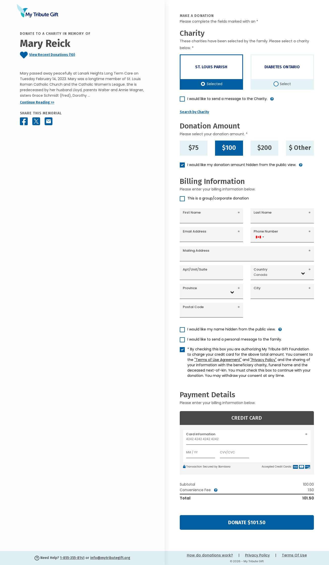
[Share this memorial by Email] (48, 121)
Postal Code (193, 307)
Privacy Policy (257, 555)
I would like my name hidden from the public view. (231, 329)
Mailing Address (196, 250)
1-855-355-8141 (72, 558)
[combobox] (259, 237)
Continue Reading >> (37, 102)
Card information (200, 434)
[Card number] (247, 440)
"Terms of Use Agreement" (218, 359)
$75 (194, 148)
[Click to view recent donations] (82, 55)
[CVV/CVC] (234, 451)
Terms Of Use (294, 555)
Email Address (194, 231)
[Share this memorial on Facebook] (23, 121)
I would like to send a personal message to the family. (234, 339)
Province (190, 288)
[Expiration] (200, 451)
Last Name (263, 212)
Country (260, 269)
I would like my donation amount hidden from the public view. (241, 164)
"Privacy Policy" (263, 359)
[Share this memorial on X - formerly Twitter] (36, 121)
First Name (192, 212)
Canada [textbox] (260, 275)
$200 (264, 148)
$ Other (300, 148)
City (257, 288)
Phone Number (266, 231)
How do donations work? (210, 555)
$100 (229, 148)
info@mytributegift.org (110, 558)
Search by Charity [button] (194, 112)
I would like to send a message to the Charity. (227, 98)
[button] (272, 101)
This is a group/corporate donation (218, 198)
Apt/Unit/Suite (195, 269)
